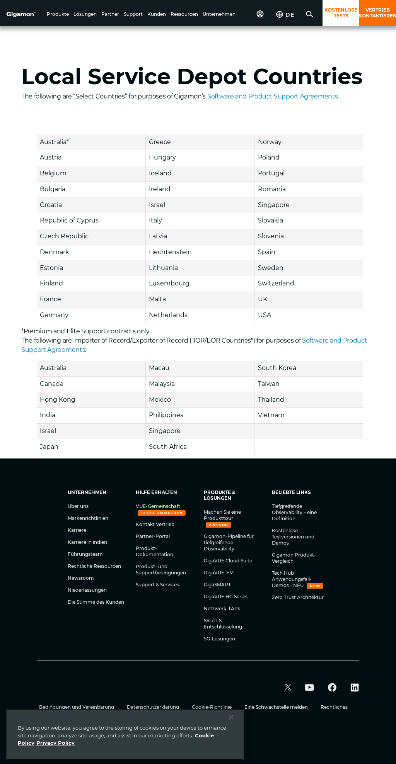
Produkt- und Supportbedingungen (161, 570)
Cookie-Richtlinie (212, 707)
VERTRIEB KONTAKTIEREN (377, 13)
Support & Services (157, 584)
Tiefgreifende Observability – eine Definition (294, 512)
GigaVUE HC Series (226, 596)
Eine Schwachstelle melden (276, 707)
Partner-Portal (153, 536)
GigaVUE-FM (219, 573)
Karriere (77, 530)
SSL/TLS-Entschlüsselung (223, 624)
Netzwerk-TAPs (222, 608)
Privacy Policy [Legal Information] (55, 743)
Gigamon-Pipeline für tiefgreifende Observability (229, 542)
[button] (57, 14)
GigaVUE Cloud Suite (228, 561)
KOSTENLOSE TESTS (340, 13)
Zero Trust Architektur (298, 597)
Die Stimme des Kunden (96, 602)
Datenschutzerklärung (153, 707)
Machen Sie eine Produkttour (222, 515)
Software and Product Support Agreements (272, 96)
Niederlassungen (87, 590)
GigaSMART (217, 584)
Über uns (78, 506)
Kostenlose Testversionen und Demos (293, 537)
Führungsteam (85, 554)
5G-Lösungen (219, 639)
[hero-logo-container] (25, 14)
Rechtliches (334, 707)
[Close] (231, 717)
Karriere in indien (87, 542)
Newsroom (81, 578)
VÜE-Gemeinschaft (158, 506)
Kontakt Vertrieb (155, 524)
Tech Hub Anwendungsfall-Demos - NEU (292, 579)
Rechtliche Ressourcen (94, 566)
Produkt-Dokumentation (154, 551)
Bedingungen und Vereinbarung (77, 707)
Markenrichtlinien (88, 518)
